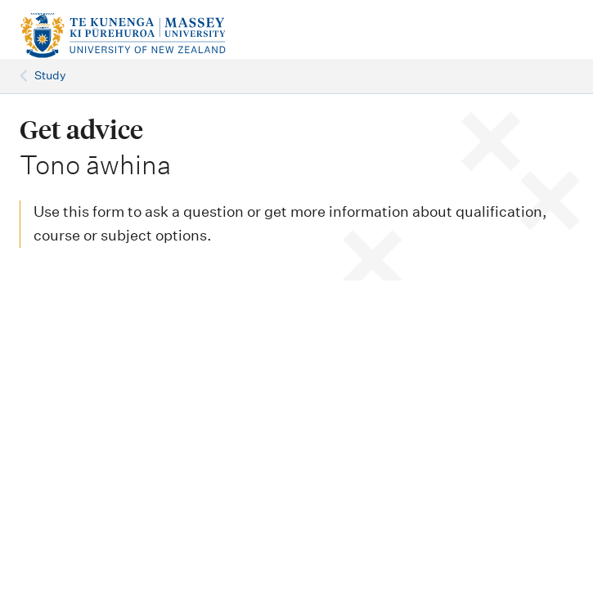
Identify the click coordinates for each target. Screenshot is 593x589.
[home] (194, 36)
